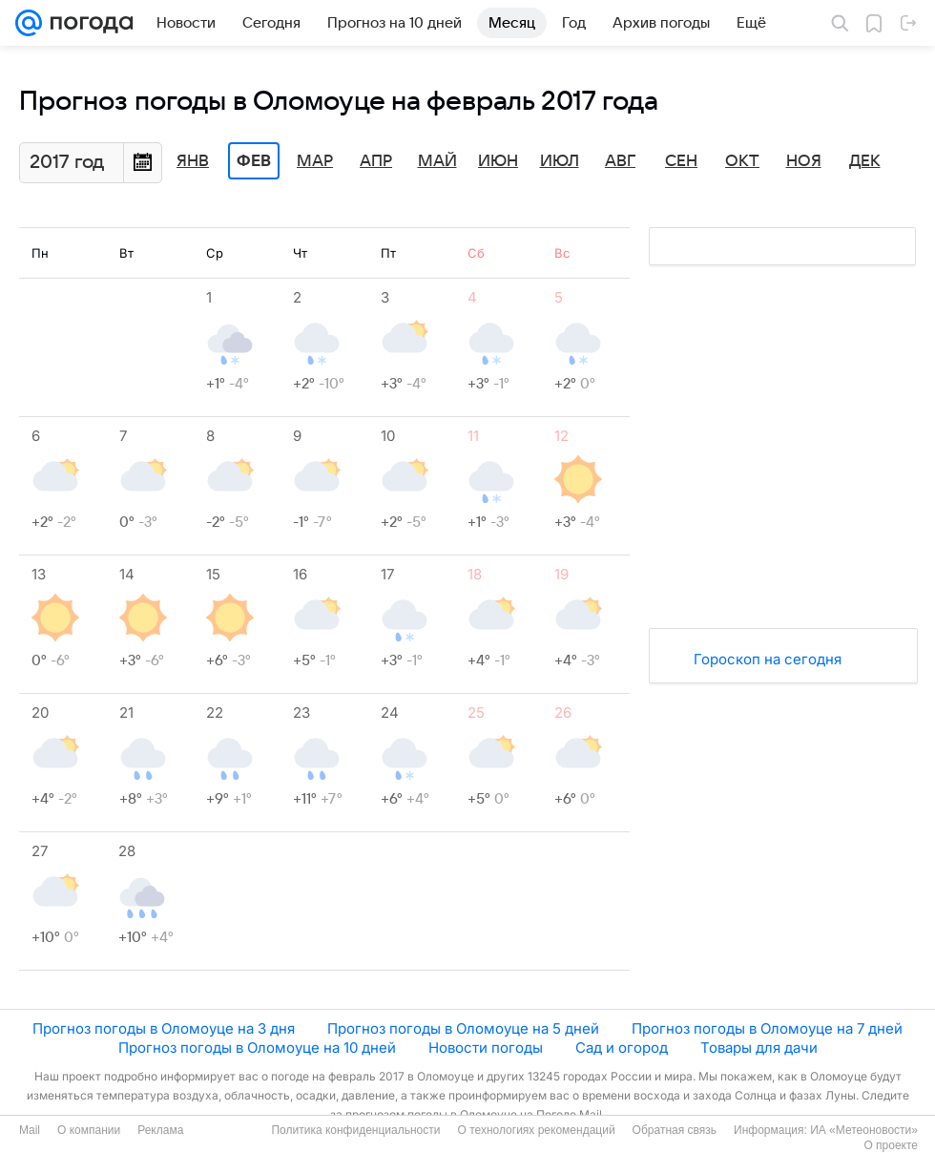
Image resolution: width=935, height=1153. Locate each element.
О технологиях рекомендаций (535, 1130)
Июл (559, 161)
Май (437, 161)
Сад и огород (621, 1047)
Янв (193, 161)
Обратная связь (675, 1130)
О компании (88, 1130)
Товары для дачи (759, 1047)
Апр (376, 161)
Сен (681, 161)
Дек (865, 161)
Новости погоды (485, 1047)
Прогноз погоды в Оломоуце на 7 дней (767, 1028)
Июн (498, 161)
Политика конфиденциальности (355, 1130)
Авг (620, 161)
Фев (254, 161)
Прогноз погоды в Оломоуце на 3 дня (163, 1028)
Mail (29, 1130)
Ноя (803, 161)
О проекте (890, 1145)
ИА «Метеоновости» (864, 1130)
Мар (315, 161)
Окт (742, 161)
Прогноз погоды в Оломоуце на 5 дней (463, 1028)
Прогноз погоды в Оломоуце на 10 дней (257, 1047)
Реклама (160, 1130)
